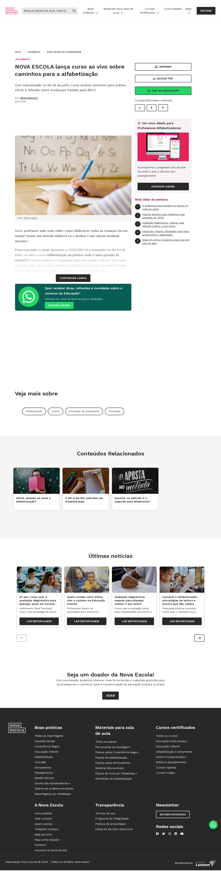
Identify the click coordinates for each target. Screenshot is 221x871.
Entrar (206, 10)
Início (18, 51)
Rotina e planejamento (171, 762)
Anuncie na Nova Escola (51, 850)
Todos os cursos (167, 736)
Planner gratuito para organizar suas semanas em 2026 (160, 216)
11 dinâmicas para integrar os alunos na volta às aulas (161, 207)
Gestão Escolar (44, 778)
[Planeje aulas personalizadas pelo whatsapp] (213, 824)
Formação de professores (84, 411)
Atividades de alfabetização (113, 778)
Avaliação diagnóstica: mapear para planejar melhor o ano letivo (159, 224)
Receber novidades (173, 814)
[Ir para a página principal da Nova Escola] (12, 10)
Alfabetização (34, 411)
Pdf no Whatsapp (163, 90)
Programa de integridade (112, 818)
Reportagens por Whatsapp (53, 794)
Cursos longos (165, 773)
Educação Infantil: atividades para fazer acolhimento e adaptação (162, 233)
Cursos (55, 411)
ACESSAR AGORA (163, 186)
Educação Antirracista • (171, 741)
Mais (188, 10)
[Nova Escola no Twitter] (163, 833)
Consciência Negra (47, 746)
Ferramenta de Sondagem (112, 747)
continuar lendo (73, 278)
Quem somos (43, 824)
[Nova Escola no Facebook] (157, 833)
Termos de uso (105, 813)
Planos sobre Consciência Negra (116, 752)
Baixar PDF (163, 78)
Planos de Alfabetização (111, 757)
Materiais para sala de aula (118, 10)
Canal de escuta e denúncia (114, 829)
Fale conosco (43, 818)
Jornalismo (33, 51)
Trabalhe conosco (46, 829)
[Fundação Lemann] (205, 863)
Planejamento (44, 773)
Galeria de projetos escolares (54, 788)
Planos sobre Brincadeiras (112, 763)
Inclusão (40, 762)
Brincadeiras (43, 767)
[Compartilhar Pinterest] (163, 107)
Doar (110, 695)
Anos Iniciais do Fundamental (64, 51)
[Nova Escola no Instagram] (169, 833)
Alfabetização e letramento (174, 751)
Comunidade (173, 8)
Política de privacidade (110, 824)
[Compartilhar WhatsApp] (140, 107)
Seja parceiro (43, 834)
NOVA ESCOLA (29, 98)
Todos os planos (106, 741)
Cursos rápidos (166, 767)
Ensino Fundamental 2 (171, 757)
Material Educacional (109, 768)
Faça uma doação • (47, 840)
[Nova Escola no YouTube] (181, 833)
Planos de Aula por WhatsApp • (116, 773)
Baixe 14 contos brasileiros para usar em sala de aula (162, 241)
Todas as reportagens (49, 736)
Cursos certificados (149, 10)
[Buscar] (46, 10)
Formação (114, 411)
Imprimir (163, 66)
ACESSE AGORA (59, 305)
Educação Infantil (46, 751)
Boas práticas (90, 10)
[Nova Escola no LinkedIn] (175, 833)
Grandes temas (45, 741)
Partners (40, 845)
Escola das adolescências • (52, 783)
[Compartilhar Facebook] (151, 107)
